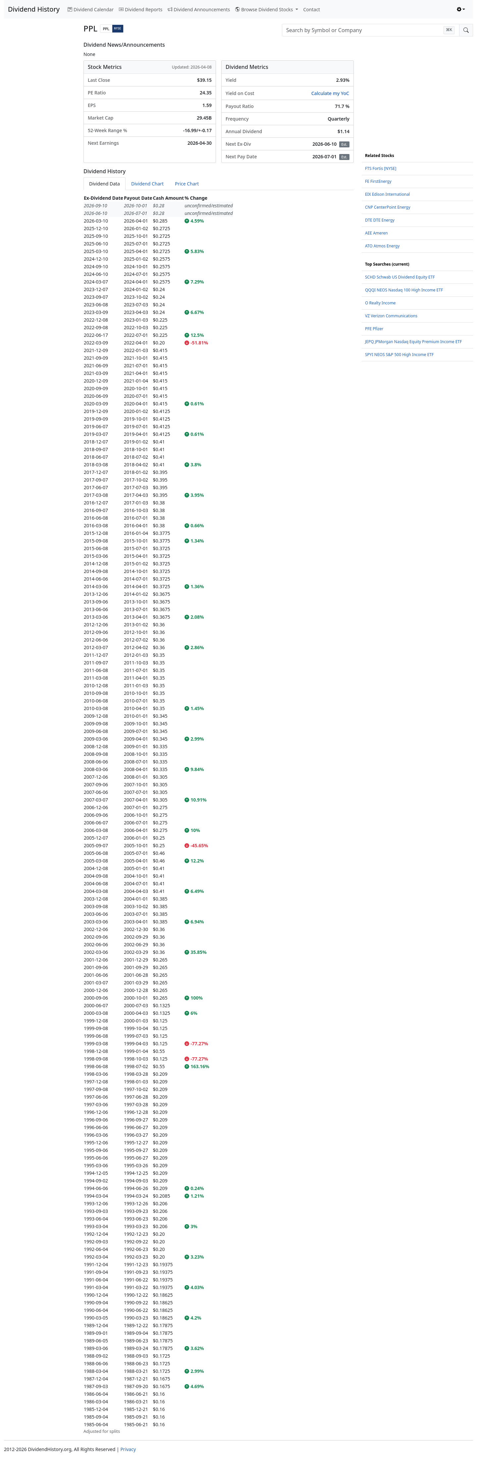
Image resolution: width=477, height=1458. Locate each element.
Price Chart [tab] (187, 184)
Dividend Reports (140, 9)
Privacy (128, 1449)
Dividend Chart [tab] (147, 184)
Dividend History (34, 9)
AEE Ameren (376, 233)
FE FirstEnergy (378, 181)
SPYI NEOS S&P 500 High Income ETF (399, 354)
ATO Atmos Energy (382, 246)
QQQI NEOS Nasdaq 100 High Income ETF (404, 290)
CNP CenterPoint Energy (387, 207)
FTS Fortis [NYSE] (380, 168)
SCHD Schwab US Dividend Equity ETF (400, 277)
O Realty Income (380, 303)
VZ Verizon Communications (391, 316)
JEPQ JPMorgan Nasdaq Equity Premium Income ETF (413, 341)
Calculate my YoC (330, 93)
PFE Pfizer (374, 329)
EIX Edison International (387, 194)
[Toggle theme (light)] (461, 9)
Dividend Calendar (91, 9)
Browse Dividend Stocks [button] (264, 9)
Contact (311, 9)
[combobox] (370, 30)
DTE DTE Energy (380, 220)
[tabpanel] (218, 814)
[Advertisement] (40, 141)
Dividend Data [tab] (104, 184)
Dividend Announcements (199, 9)
